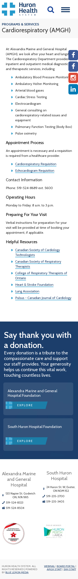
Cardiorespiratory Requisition (35, 164)
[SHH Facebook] (73, 66)
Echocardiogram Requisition (34, 171)
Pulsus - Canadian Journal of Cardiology (43, 298)
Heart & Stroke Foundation (34, 285)
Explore (25, 405)
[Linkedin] (73, 89)
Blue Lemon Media (16, 572)
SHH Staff (70, 569)
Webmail (49, 566)
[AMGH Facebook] (73, 55)
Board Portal (66, 566)
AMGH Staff (54, 569)
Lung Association (27, 291)
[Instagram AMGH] (73, 78)
